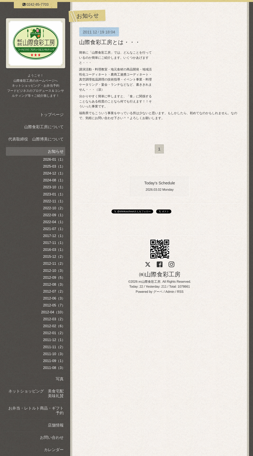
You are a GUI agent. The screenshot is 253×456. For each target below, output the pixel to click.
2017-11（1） (54, 243)
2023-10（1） (54, 187)
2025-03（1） (54, 166)
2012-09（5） (54, 278)
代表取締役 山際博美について (36, 139)
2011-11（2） (54, 347)
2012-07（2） (54, 291)
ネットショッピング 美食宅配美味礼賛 (36, 393)
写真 (60, 379)
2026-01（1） (54, 159)
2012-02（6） (54, 326)
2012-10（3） (54, 271)
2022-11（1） (54, 201)
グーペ (158, 292)
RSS (180, 292)
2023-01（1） (54, 194)
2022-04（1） (54, 222)
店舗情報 (56, 425)
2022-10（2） (54, 208)
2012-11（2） (54, 263)
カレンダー (54, 449)
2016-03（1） (54, 250)
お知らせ (56, 151)
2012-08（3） (54, 284)
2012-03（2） (54, 319)
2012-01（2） (54, 333)
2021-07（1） (54, 229)
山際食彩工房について (44, 127)
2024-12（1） (54, 173)
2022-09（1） (54, 215)
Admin (169, 292)
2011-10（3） (54, 354)
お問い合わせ (52, 437)
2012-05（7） (54, 305)
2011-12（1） (54, 340)
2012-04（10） (53, 312)
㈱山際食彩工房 (159, 274)
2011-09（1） (54, 361)
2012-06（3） (54, 298)
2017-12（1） (54, 236)
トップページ (52, 114)
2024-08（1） (54, 180)
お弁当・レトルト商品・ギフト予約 (36, 410)
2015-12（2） (54, 257)
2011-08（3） (54, 368)
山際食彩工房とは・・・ (109, 42)
